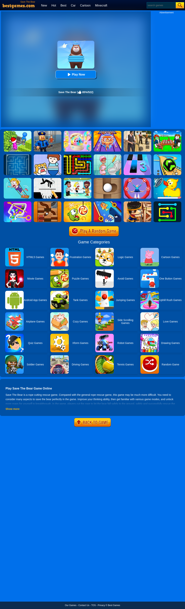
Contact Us (83, 605)
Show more (12, 408)
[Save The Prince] (47, 155)
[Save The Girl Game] (17, 179)
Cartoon (85, 5)
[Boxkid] (137, 202)
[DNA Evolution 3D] (107, 132)
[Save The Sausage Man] (137, 179)
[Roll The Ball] (47, 202)
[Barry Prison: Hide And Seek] (47, 132)
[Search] (161, 5)
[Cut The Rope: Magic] (77, 202)
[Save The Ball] (107, 179)
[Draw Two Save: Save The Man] (47, 179)
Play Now (76, 74)
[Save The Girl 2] (77, 179)
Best (63, 5)
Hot (53, 5)
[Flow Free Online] (167, 202)
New (44, 5)
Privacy (101, 605)
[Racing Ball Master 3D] (167, 155)
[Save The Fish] (107, 202)
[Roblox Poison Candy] (167, 132)
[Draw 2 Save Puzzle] (107, 155)
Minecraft (101, 5)
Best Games (114, 605)
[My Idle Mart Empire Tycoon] (17, 132)
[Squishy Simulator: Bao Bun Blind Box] (77, 132)
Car (73, 5)
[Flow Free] (77, 155)
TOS (93, 605)
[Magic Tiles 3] (137, 155)
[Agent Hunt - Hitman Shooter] (137, 132)
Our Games (70, 605)
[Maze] (17, 155)
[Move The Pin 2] (17, 202)
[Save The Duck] (167, 179)
